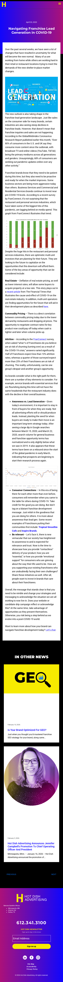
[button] (60, 3)
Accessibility (31, 967)
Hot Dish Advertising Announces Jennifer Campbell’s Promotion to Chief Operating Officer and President (31, 846)
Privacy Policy (32, 969)
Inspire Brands (29, 530)
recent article (13, 291)
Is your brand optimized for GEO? (27, 730)
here (46, 306)
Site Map (30, 964)
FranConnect (40, 339)
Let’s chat (51, 630)
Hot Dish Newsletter (31, 929)
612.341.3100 (31, 922)
